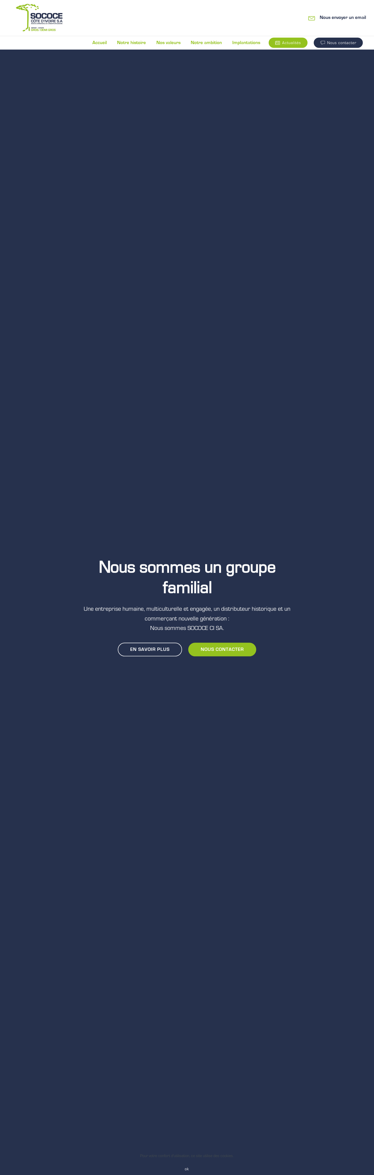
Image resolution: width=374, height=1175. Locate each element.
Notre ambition (206, 42)
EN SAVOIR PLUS (150, 649)
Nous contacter (338, 42)
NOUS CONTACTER (222, 649)
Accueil (99, 42)
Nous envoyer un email (343, 17)
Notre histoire (131, 42)
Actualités (288, 42)
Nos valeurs (168, 42)
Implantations (246, 42)
